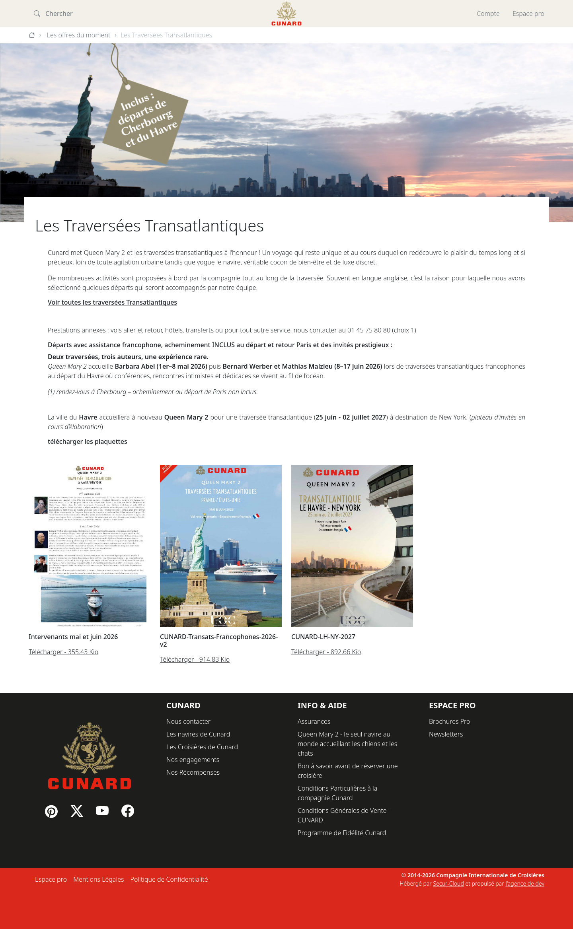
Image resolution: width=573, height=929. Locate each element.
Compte (488, 13)
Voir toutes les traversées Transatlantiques (112, 302)
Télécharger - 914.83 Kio (195, 659)
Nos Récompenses (193, 772)
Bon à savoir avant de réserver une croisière (348, 771)
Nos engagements (192, 759)
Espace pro (528, 13)
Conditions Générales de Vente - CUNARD (344, 815)
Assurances (314, 721)
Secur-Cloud (448, 883)
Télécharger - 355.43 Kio (63, 651)
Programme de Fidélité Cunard (342, 832)
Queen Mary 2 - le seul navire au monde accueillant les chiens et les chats (347, 744)
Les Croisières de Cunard (202, 746)
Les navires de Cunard (198, 734)
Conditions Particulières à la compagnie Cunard (337, 793)
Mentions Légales (98, 879)
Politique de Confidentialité (169, 879)
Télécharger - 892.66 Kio (326, 651)
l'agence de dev (524, 883)
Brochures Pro (449, 721)
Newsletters (446, 734)
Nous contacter (188, 721)
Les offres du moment (79, 35)
